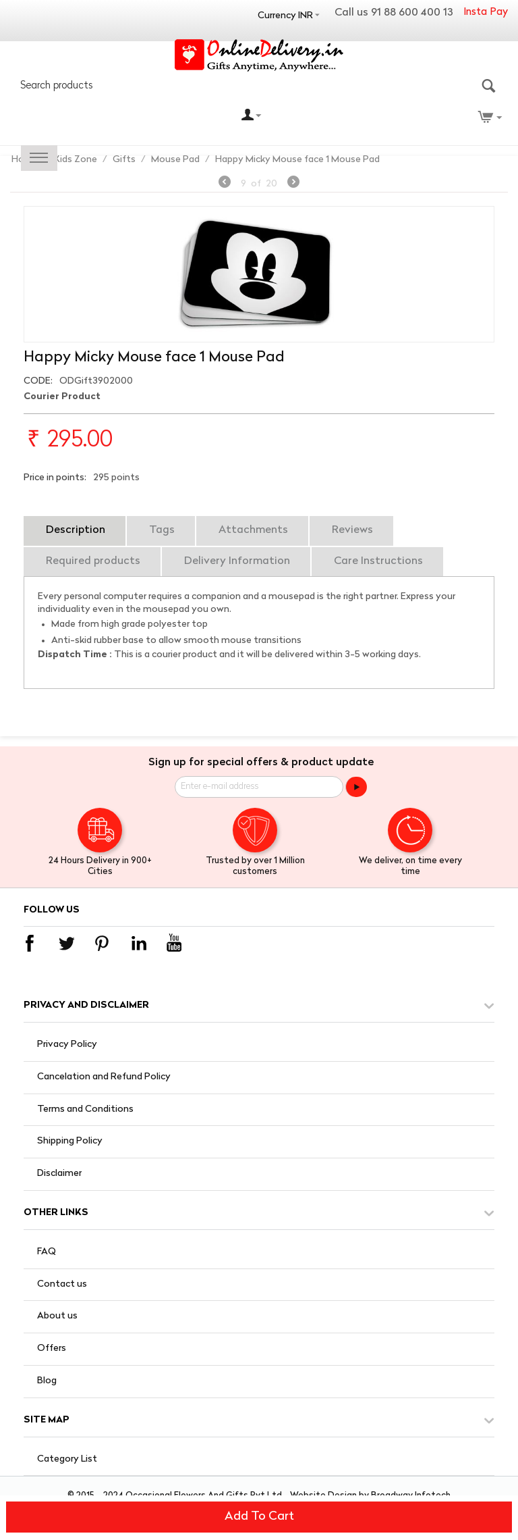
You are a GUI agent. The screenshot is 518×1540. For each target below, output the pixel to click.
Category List (67, 1459)
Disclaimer (59, 1174)
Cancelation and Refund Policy (104, 1077)
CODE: (38, 381)
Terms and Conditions (85, 1109)
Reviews (352, 530)
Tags (162, 530)
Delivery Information (237, 561)
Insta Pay (485, 12)
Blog (47, 1381)
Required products (93, 561)
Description (75, 530)
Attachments (253, 530)
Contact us (62, 1284)
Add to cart (259, 1516)
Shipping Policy (70, 1141)
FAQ (46, 1252)
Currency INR (285, 16)
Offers (51, 1348)
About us (57, 1316)
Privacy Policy (67, 1045)
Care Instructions (378, 561)
